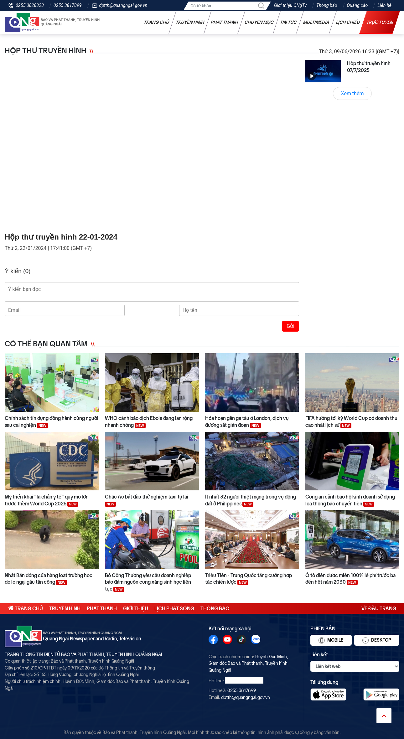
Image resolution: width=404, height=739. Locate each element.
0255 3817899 (68, 5)
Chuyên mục (259, 22)
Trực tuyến (380, 22)
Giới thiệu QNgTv (290, 5)
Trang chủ (156, 22)
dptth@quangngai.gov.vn (123, 5)
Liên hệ (384, 5)
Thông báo (326, 5)
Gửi (290, 326)
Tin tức (288, 22)
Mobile (331, 640)
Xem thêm (352, 93)
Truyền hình (190, 22)
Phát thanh (224, 22)
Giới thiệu (135, 608)
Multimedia (316, 22)
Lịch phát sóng (174, 608)
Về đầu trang (378, 608)
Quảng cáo (357, 5)
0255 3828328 (30, 5)
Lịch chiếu (348, 22)
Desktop (376, 640)
